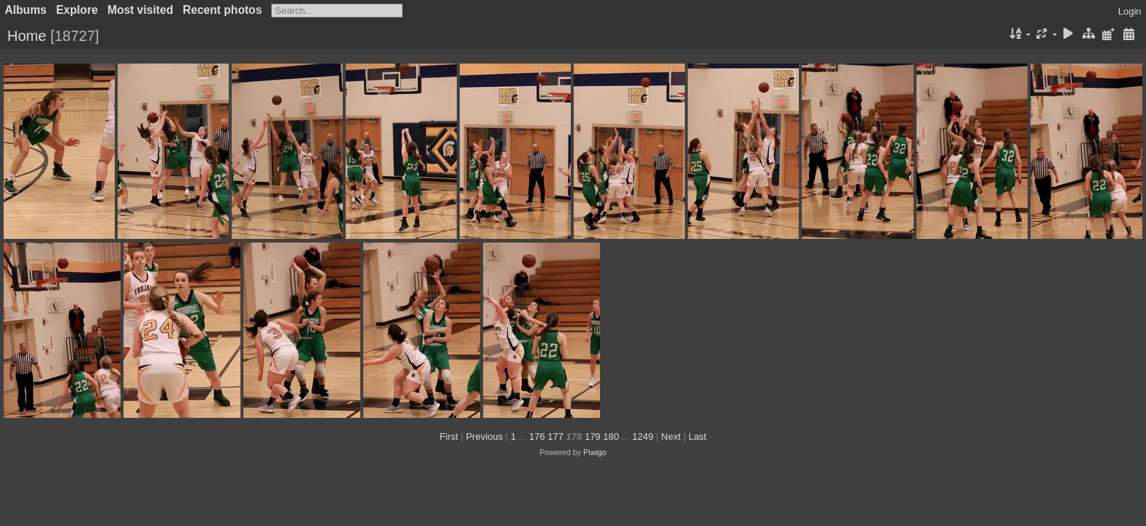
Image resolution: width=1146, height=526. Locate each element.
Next (671, 436)
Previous (484, 436)
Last (697, 436)
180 (611, 436)
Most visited (140, 10)
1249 (642, 436)
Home (26, 36)
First (449, 436)
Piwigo (595, 452)
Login (1130, 11)
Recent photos (222, 10)
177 (555, 436)
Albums (26, 10)
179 (593, 436)
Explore (77, 10)
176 (537, 436)
